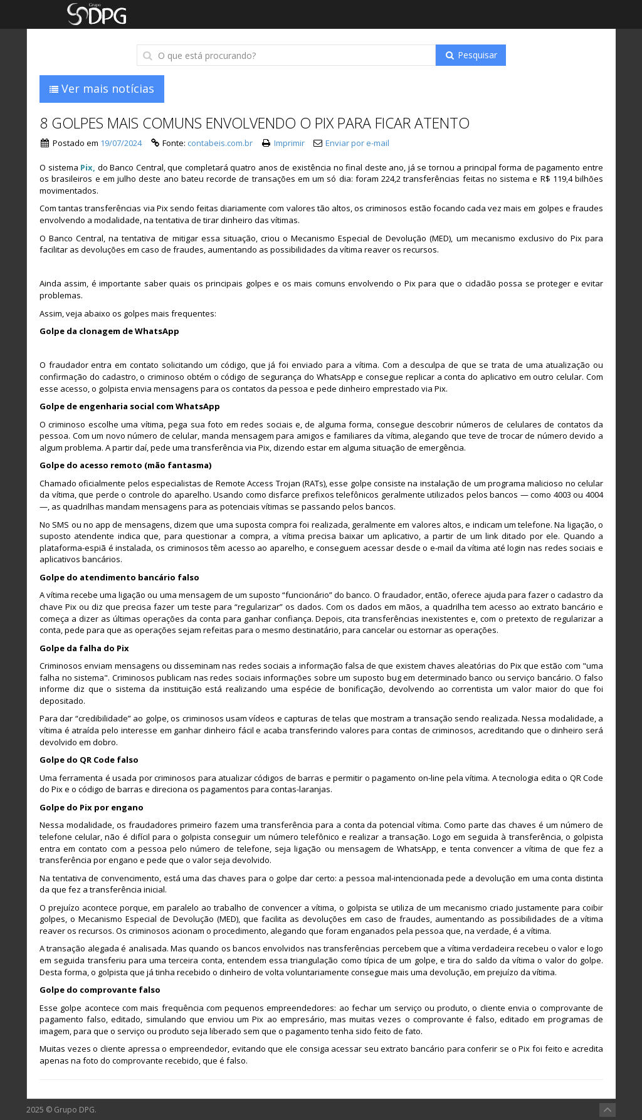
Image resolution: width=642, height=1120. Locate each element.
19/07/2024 (121, 143)
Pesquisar (470, 55)
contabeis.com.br (220, 143)
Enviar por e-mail (357, 143)
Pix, (87, 167)
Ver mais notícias (102, 88)
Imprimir (289, 143)
